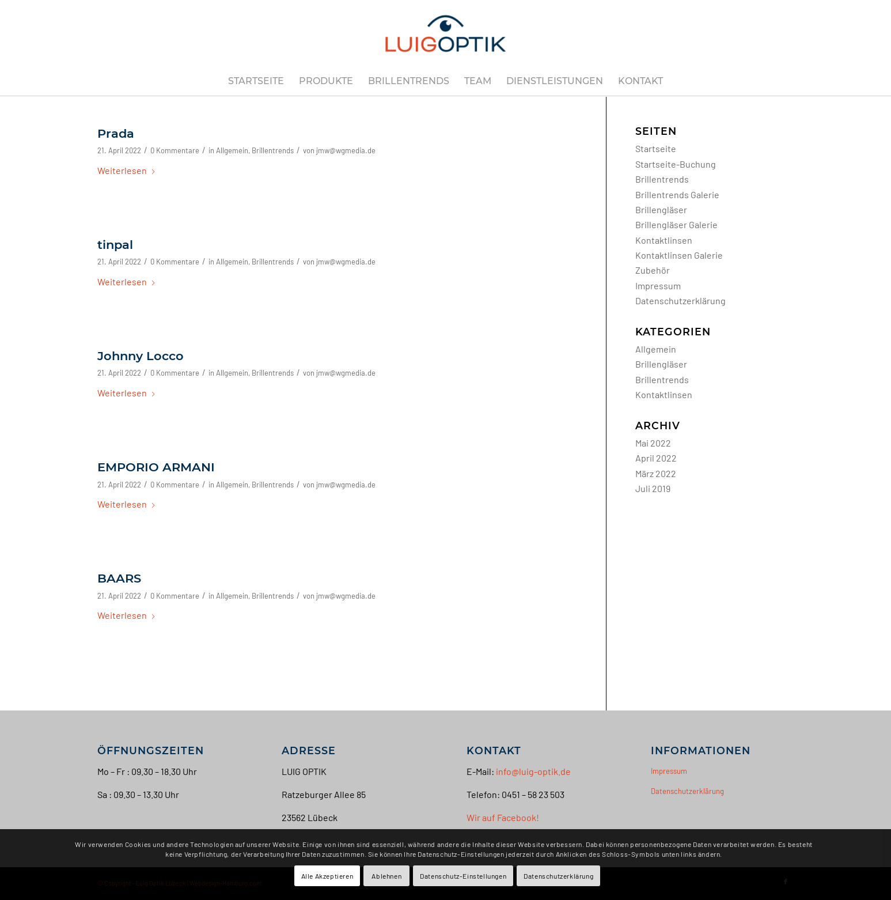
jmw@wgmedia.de (346, 150)
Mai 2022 (653, 442)
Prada (115, 133)
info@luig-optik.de (533, 771)
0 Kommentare (174, 150)
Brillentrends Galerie (677, 194)
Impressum (658, 285)
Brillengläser (661, 209)
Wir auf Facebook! (503, 817)
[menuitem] (256, 81)
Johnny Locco (140, 356)
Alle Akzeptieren (327, 876)
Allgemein (232, 150)
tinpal (115, 244)
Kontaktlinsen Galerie (679, 254)
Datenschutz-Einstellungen (463, 876)
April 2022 (656, 457)
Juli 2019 (652, 488)
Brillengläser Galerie (676, 224)
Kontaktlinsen (663, 240)
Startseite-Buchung (675, 163)
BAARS (119, 578)
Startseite (655, 148)
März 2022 (655, 473)
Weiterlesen (126, 170)
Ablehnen (386, 876)
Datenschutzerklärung (680, 300)
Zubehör (652, 269)
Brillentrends (273, 150)
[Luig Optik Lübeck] (446, 33)
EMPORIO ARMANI (156, 467)
